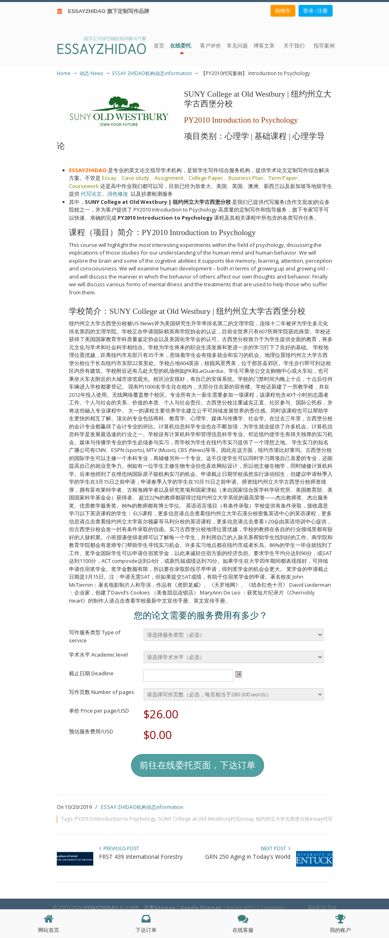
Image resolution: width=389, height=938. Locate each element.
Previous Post (119, 848)
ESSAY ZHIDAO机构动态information (152, 73)
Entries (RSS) (241, 907)
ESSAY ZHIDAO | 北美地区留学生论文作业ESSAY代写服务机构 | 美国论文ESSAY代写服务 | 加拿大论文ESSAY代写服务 (109, 45)
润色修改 (119, 193)
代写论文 (91, 193)
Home (64, 73)
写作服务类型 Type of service (94, 636)
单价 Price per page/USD (99, 710)
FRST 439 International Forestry (141, 856)
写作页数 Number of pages (101, 692)
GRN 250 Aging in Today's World (247, 856)
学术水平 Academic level (98, 654)
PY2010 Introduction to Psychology (115, 818)
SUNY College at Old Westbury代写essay (206, 818)
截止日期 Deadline (91, 673)
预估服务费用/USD (91, 731)
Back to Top (322, 907)
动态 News (91, 73)
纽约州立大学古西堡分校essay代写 (294, 818)
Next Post (275, 848)
